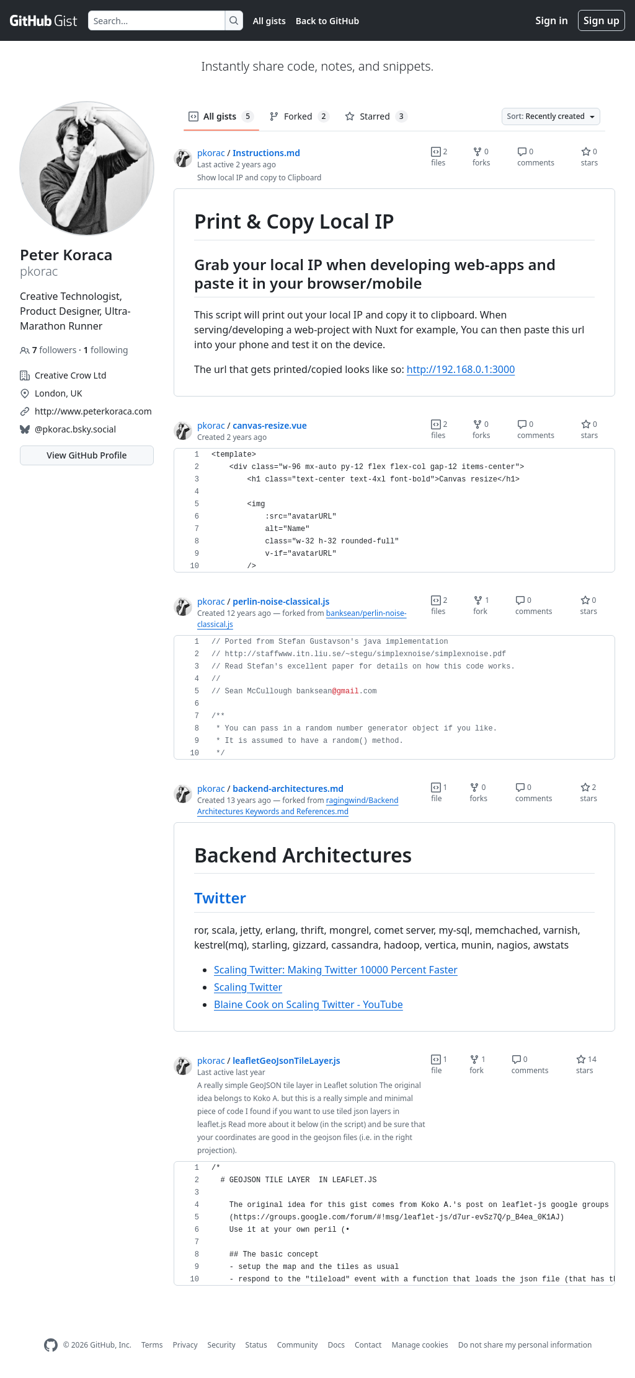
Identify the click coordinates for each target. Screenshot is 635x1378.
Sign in (552, 20)
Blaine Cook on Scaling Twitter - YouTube (308, 1004)
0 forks (482, 157)
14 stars (586, 1065)
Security (222, 1345)
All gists (269, 21)
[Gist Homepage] (44, 20)
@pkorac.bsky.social (75, 429)
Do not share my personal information (525, 1345)
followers (49, 350)
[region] (394, 293)
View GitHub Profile (87, 455)
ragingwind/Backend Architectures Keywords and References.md (298, 806)
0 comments (535, 157)
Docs (336, 1345)
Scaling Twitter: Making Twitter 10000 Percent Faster (336, 969)
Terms (152, 1345)
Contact (368, 1345)
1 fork (481, 606)
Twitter (220, 897)
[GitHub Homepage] (50, 1345)
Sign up (601, 20)
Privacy (185, 1345)
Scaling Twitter (248, 987)
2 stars (589, 793)
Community (297, 1345)
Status (256, 1345)
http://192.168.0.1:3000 (461, 369)
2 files (439, 157)
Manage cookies (419, 1345)
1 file (439, 793)
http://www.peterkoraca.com (93, 411)
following (105, 350)
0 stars (589, 157)
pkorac (211, 153)
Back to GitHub (327, 21)
